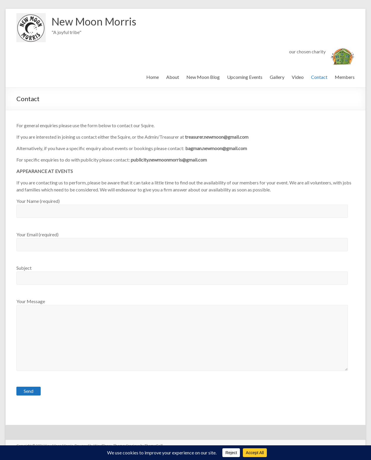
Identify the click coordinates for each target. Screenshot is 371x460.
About (172, 77)
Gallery (277, 77)
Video (298, 77)
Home (152, 77)
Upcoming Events (244, 77)
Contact (319, 77)
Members (345, 77)
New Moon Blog (203, 77)
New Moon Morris (93, 21)
